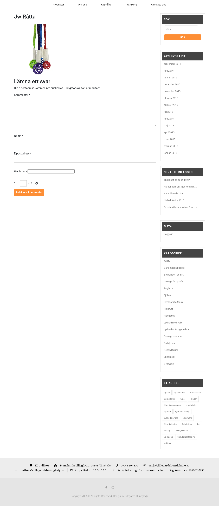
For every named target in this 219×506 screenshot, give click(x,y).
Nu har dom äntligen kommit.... (180, 186)
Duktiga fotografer (174, 281)
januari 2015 (170, 153)
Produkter (58, 4)
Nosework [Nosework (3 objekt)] (187, 418)
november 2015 (172, 91)
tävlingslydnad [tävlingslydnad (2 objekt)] (182, 430)
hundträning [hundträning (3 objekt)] (191, 405)
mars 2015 (169, 139)
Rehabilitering (171, 350)
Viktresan (169, 363)
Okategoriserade (173, 336)
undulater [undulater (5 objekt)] (168, 437)
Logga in (168, 234)
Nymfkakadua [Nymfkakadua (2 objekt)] (170, 424)
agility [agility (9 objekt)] (167, 392)
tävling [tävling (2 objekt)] (167, 430)
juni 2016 (169, 70)
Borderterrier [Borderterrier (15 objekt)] (169, 399)
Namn (18, 136)
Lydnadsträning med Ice (176, 329)
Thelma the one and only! (177, 179)
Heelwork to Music (173, 302)
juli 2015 (168, 111)
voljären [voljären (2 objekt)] (167, 443)
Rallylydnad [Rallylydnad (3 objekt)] (187, 424)
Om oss (82, 4)
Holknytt (168, 309)
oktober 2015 (171, 98)
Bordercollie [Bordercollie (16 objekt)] (195, 392)
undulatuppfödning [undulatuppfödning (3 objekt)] (186, 437)
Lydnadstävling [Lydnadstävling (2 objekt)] (171, 418)
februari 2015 (171, 146)
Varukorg (131, 4)
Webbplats (20, 171)
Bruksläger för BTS (174, 274)
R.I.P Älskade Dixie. (174, 193)
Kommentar (22, 95)
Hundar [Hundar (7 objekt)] (193, 399)
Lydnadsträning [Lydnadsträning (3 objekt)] (182, 411)
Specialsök (169, 356)
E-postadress (22, 153)
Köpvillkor (106, 4)
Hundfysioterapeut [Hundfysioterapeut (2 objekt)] (172, 405)
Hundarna (169, 315)
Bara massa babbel (174, 267)
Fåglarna (168, 288)
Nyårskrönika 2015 (174, 200)
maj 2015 (169, 125)
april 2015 (169, 132)
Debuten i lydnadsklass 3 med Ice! (181, 207)
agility (167, 261)
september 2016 (172, 64)
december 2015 (172, 84)
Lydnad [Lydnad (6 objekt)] (167, 411)
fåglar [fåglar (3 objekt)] (182, 399)
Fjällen (167, 295)
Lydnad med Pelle (173, 322)
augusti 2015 (171, 105)
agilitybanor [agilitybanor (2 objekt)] (179, 392)
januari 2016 (170, 77)
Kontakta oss (158, 4)
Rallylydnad (170, 343)
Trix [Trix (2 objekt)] (198, 424)
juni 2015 (169, 118)
